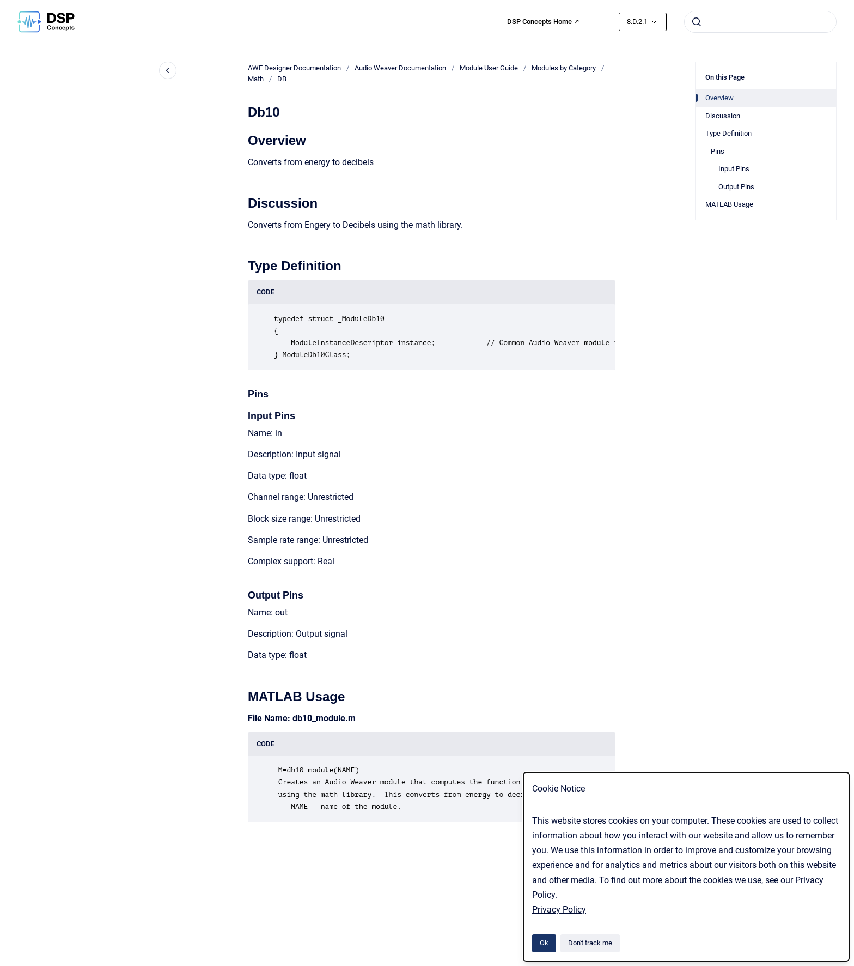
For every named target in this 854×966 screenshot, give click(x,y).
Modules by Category (564, 68)
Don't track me (590, 943)
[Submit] (696, 22)
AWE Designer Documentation (294, 68)
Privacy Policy (559, 909)
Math (256, 79)
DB (281, 79)
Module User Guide (489, 68)
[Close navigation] (167, 70)
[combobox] (760, 21)
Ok (544, 943)
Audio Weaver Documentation (400, 68)
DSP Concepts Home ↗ (543, 21)
